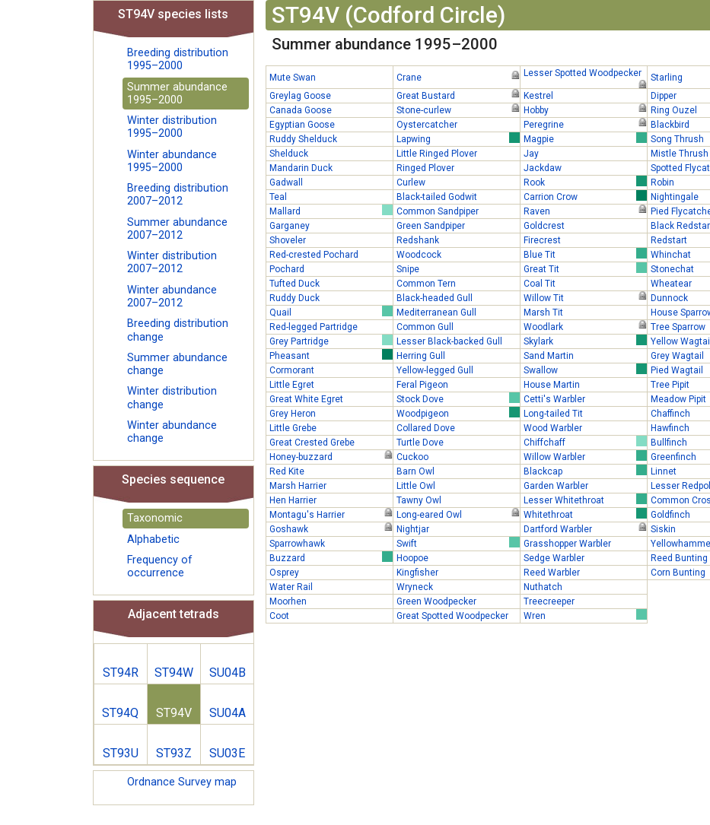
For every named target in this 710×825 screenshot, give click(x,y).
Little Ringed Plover (436, 153)
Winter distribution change (172, 398)
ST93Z (174, 753)
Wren (585, 615)
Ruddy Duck (294, 298)
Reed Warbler (552, 572)
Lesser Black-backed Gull (449, 341)
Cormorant (291, 370)
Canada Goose (300, 110)
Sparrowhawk (297, 543)
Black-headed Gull (434, 298)
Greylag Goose (300, 95)
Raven (585, 211)
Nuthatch (543, 587)
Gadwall (286, 182)
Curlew (410, 182)
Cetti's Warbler (554, 399)
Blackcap (585, 471)
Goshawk (331, 528)
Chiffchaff (585, 442)
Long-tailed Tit (553, 413)
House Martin (552, 384)
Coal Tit (540, 283)
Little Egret (291, 384)
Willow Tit (585, 297)
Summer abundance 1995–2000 (177, 93)
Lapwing (458, 138)
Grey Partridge (331, 341)
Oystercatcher (426, 124)
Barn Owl (415, 471)
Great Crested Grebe (312, 442)
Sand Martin (549, 356)
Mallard (331, 211)
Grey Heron (292, 413)
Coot (279, 616)
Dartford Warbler (585, 528)
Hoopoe (412, 558)
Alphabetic (153, 539)
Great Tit (585, 268)
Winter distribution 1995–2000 (172, 127)
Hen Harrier (293, 500)
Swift (458, 543)
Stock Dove (458, 398)
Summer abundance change (177, 364)
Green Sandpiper (430, 226)
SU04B (227, 672)
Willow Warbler (585, 456)
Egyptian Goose (302, 124)
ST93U (120, 753)
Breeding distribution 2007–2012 (177, 195)
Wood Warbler (553, 428)
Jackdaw (543, 168)
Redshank (417, 240)
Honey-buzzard (331, 456)
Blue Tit (585, 254)
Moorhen (288, 601)
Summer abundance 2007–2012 (177, 229)
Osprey (284, 572)
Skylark (585, 341)
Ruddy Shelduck (303, 139)
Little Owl (415, 486)
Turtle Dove (420, 442)
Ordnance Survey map (182, 782)
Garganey (289, 226)
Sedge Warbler (554, 558)
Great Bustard (458, 95)
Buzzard (331, 557)
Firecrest (542, 240)
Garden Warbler (556, 486)
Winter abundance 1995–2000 (172, 161)
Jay (531, 153)
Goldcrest (544, 226)
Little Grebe (293, 428)
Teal (278, 197)
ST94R (120, 672)
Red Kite (286, 471)
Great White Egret (306, 399)
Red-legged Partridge (313, 327)
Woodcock (418, 254)
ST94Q (120, 713)
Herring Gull (420, 356)
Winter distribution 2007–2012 (172, 262)
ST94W (173, 672)
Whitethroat (585, 514)
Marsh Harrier (297, 486)
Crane (458, 77)
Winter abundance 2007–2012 (172, 296)
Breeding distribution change (177, 330)
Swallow (585, 369)
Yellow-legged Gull (434, 370)
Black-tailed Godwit (436, 197)
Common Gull (425, 327)
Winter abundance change (172, 432)
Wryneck (414, 587)
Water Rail (291, 587)
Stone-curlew (458, 109)
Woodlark (585, 326)
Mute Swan (292, 77)
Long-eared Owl (458, 514)
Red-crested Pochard (313, 254)
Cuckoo (412, 457)
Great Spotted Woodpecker (452, 616)
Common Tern (426, 283)
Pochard (286, 269)
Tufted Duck (294, 283)
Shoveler (287, 240)
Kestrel (538, 95)
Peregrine (585, 124)
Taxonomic (155, 518)
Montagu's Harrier (331, 514)
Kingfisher (417, 572)
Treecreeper (549, 601)
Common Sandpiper (437, 211)
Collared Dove (425, 428)
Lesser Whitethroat (585, 499)
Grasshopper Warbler (567, 543)
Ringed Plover (425, 168)
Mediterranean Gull (436, 312)
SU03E (227, 753)
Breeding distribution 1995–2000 (177, 59)
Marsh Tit (543, 312)
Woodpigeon (458, 413)
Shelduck (288, 153)
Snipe (407, 269)
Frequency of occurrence (160, 566)
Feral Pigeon (422, 384)
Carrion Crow (585, 196)
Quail (331, 312)
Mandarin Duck (301, 168)
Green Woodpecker (436, 601)
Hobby (585, 109)
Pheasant (331, 355)
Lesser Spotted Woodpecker (585, 74)
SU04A (227, 713)
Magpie (585, 138)
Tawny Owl (418, 500)
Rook (585, 182)
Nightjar (412, 529)
